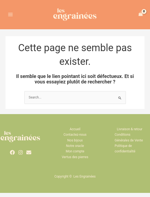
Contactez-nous (75, 138)
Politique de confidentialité (125, 152)
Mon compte (75, 155)
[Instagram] (20, 155)
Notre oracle (75, 149)
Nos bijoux (75, 144)
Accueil (75, 133)
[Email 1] (28, 155)
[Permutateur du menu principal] (10, 16)
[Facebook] (12, 155)
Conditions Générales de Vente (129, 141)
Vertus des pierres (75, 161)
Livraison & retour (129, 133)
